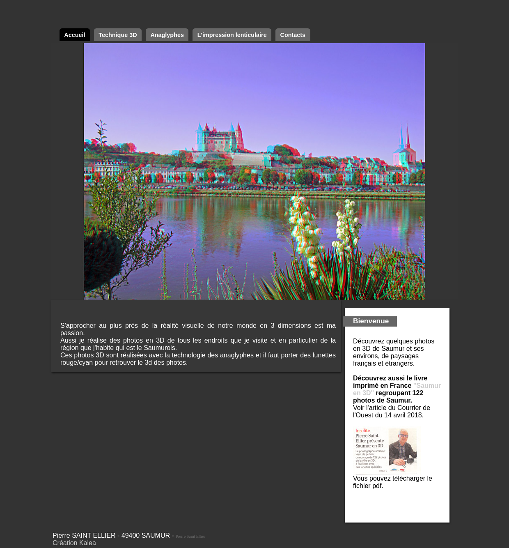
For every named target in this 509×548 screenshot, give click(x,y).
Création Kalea (74, 542)
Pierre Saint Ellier (190, 536)
